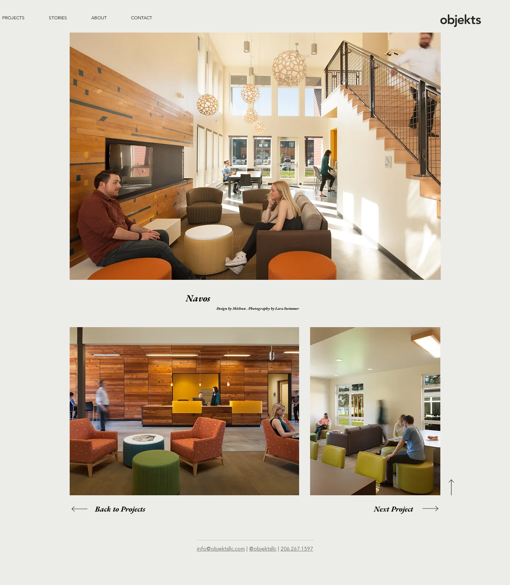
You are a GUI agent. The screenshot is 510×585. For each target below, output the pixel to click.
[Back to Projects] (120, 508)
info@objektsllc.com (221, 549)
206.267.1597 (297, 549)
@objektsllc (262, 549)
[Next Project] (393, 508)
